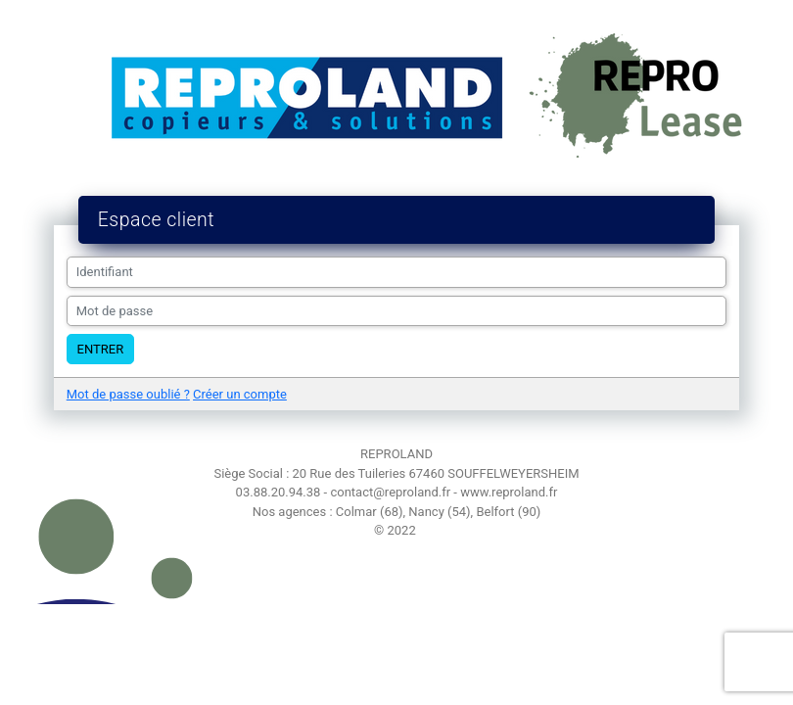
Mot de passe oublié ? (128, 394)
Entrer (100, 349)
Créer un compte (240, 394)
